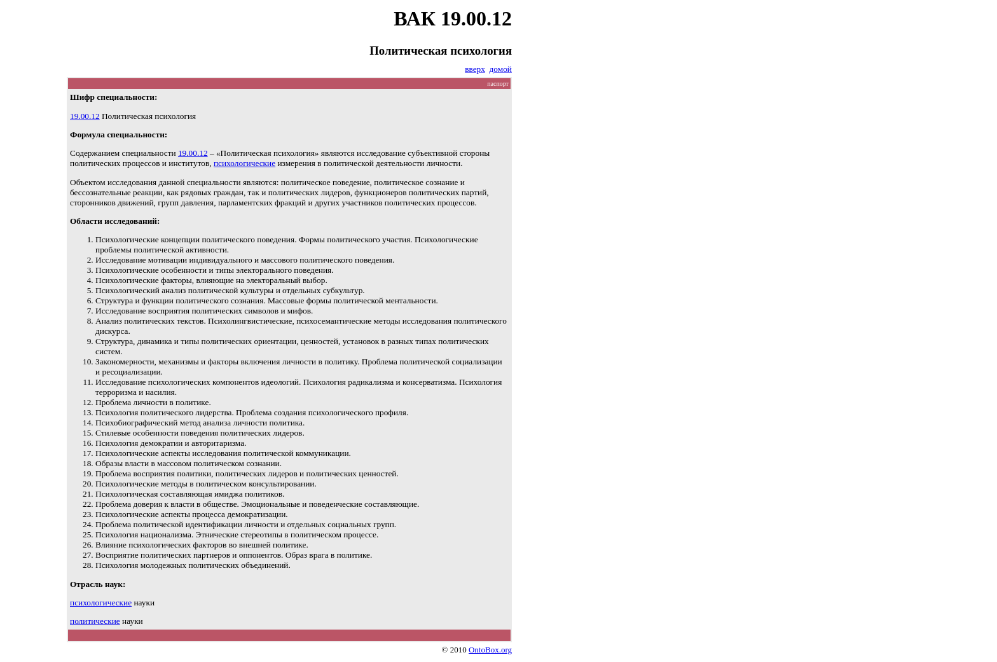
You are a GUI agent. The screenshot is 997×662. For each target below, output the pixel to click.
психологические (244, 163)
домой (501, 69)
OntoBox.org (490, 649)
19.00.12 (85, 116)
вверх (475, 69)
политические (95, 621)
